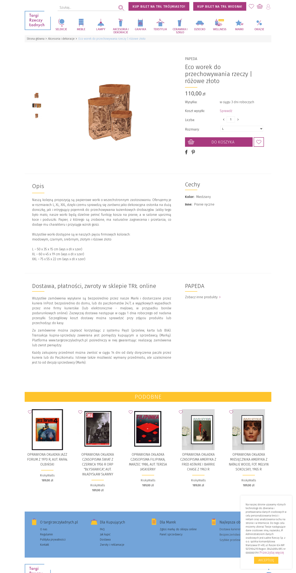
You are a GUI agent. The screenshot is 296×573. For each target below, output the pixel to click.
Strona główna (36, 38)
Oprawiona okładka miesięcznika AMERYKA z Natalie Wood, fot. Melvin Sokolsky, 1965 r (249, 455)
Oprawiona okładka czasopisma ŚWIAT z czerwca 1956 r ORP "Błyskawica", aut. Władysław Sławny (97, 458)
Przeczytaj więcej (271, 553)
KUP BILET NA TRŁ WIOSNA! (219, 6)
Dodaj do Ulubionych (259, 138)
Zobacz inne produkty (203, 290)
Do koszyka (223, 138)
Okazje (259, 29)
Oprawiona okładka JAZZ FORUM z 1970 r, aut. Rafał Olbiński (47, 453)
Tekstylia (160, 29)
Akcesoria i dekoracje (121, 31)
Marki (239, 29)
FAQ (102, 522)
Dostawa (105, 533)
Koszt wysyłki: (195, 108)
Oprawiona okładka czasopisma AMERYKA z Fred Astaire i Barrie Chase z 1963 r (198, 455)
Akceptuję (266, 560)
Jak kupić (105, 528)
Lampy (100, 29)
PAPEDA (191, 55)
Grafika (140, 29)
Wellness (219, 29)
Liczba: (190, 117)
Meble (81, 29)
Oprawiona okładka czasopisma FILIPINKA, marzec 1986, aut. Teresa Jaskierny (148, 455)
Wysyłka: (191, 99)
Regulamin (46, 528)
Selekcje (61, 29)
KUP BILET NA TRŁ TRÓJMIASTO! (159, 6)
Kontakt (44, 538)
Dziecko (199, 29)
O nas (43, 522)
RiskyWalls (47, 469)
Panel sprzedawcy (171, 528)
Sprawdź (226, 108)
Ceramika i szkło (180, 31)
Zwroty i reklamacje (112, 538)
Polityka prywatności (53, 533)
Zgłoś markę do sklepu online (178, 522)
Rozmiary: (192, 126)
